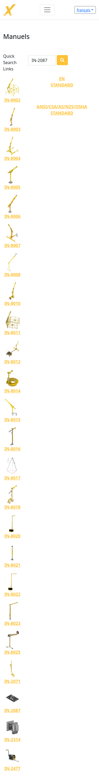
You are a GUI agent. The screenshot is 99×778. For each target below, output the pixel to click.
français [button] (84, 9)
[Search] (42, 60)
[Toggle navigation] (47, 10)
